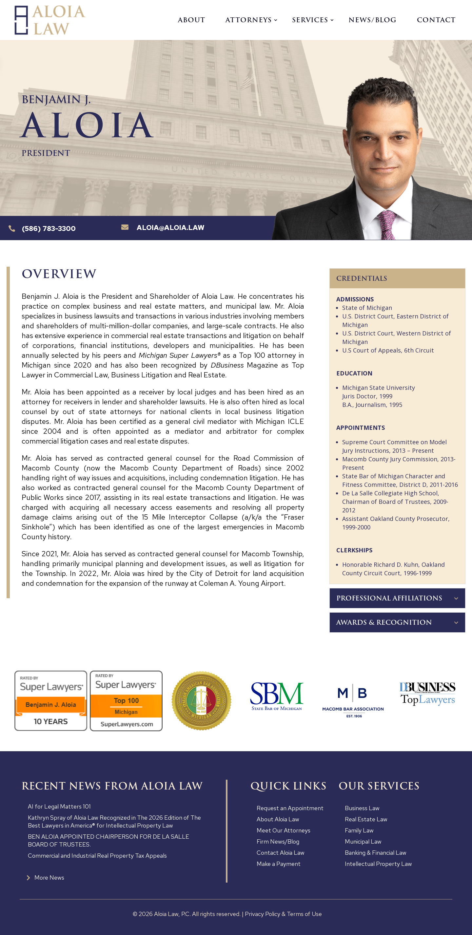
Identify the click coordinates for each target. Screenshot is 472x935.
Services (310, 20)
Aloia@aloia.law (171, 227)
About (191, 20)
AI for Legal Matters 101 (59, 806)
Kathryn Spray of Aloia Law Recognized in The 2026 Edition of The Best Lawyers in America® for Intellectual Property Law (114, 821)
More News (49, 877)
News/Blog (372, 20)
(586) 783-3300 (49, 228)
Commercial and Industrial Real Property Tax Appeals (97, 855)
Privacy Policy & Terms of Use (283, 914)
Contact (436, 20)
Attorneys (249, 20)
